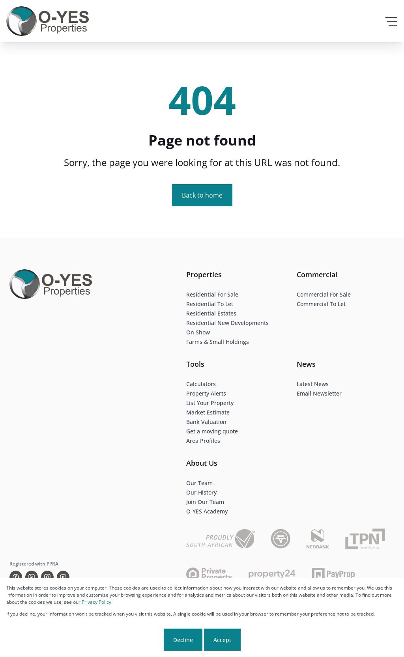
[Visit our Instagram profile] (47, 577)
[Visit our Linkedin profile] (31, 577)
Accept (222, 640)
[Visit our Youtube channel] (63, 577)
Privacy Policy (96, 602)
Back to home (202, 195)
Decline (183, 640)
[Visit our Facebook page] (15, 577)
